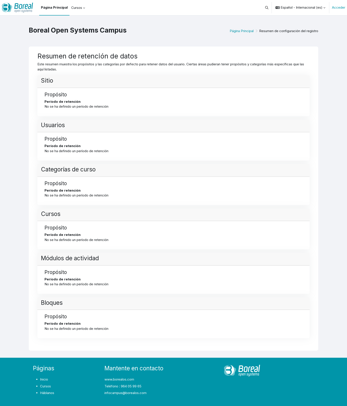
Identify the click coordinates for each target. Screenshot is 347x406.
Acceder (338, 7)
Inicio (44, 379)
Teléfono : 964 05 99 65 (122, 386)
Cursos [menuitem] (76, 8)
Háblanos (47, 393)
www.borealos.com (119, 379)
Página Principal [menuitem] (54, 7)
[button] (267, 7)
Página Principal (242, 31)
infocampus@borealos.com (125, 393)
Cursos (45, 386)
